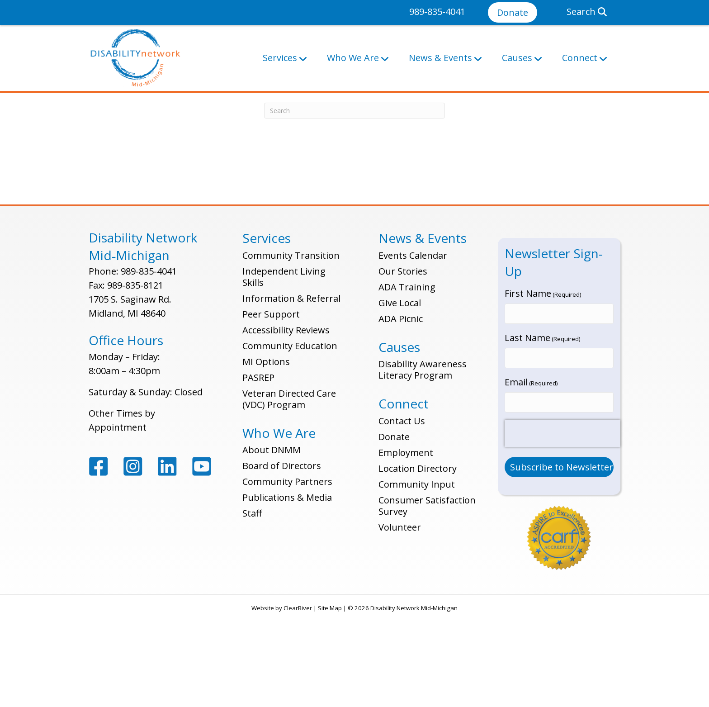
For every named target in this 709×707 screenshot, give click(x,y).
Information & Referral (291, 391)
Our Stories (402, 364)
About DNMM (271, 542)
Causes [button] (517, 58)
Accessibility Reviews (286, 423)
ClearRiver (298, 693)
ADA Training (406, 380)
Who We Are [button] (353, 58)
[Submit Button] (559, 552)
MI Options (266, 454)
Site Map (330, 693)
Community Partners (287, 574)
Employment (405, 545)
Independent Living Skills (284, 369)
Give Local (399, 395)
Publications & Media (287, 590)
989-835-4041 (437, 11)
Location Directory (417, 561)
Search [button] (587, 11)
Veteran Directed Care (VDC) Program (289, 491)
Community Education (289, 438)
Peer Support (271, 407)
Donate (512, 12)
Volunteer (399, 620)
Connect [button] (579, 58)
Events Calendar (412, 348)
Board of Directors (281, 558)
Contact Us (401, 514)
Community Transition (291, 348)
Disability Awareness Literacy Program (422, 462)
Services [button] (280, 58)
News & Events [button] (440, 58)
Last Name (542, 428)
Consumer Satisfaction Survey (427, 598)
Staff (252, 606)
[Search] (354, 203)
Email (531, 470)
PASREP (258, 470)
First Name (543, 386)
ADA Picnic (400, 411)
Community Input (416, 577)
